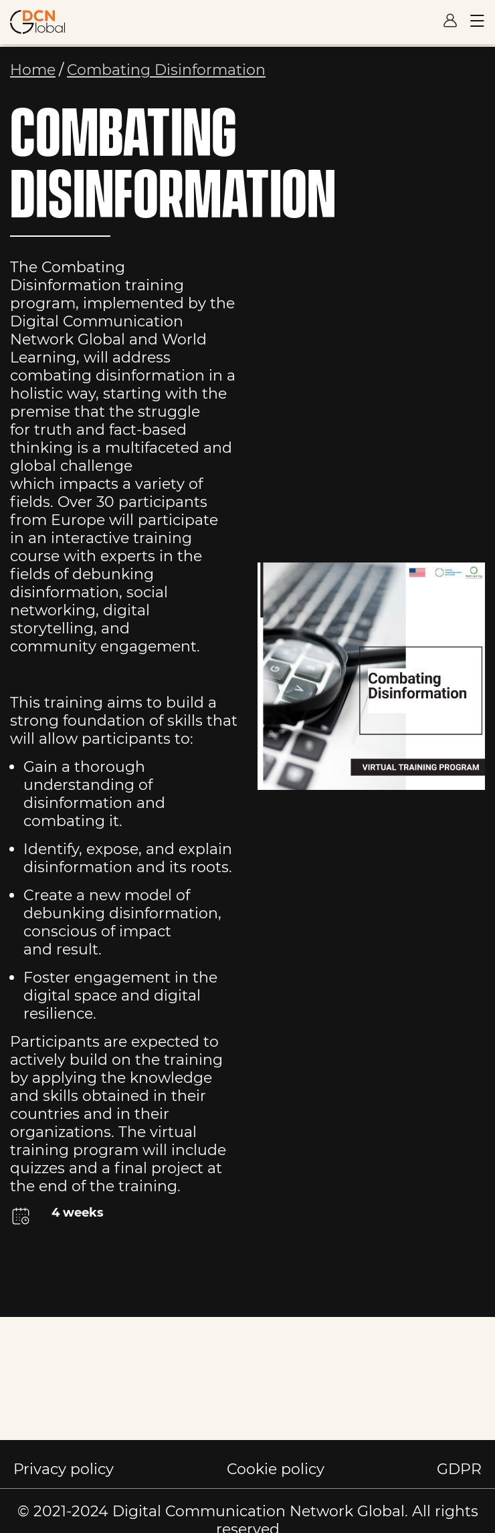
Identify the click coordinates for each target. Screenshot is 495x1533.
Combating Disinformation (166, 70)
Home (33, 70)
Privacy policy (63, 1469)
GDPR (459, 1469)
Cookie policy (275, 1469)
